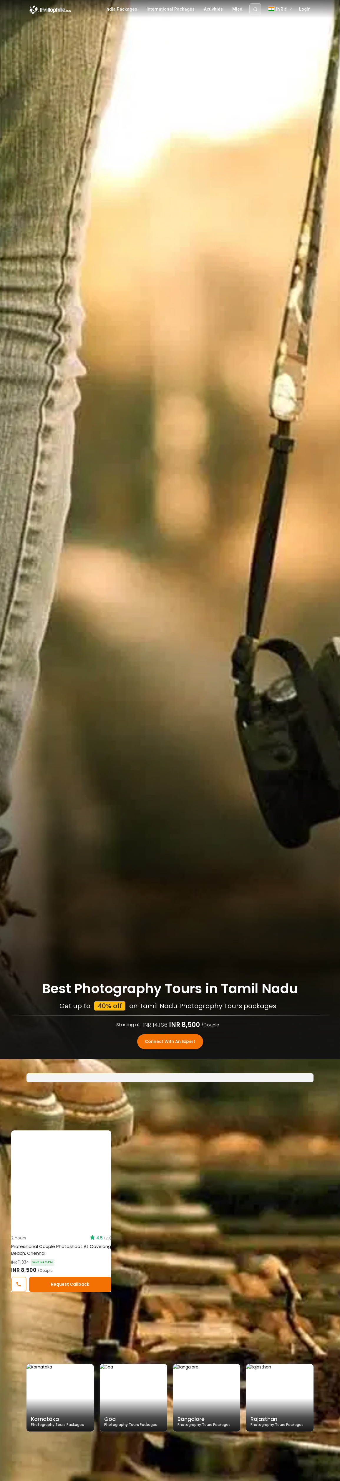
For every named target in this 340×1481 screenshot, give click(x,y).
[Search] (255, 9)
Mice (237, 8)
